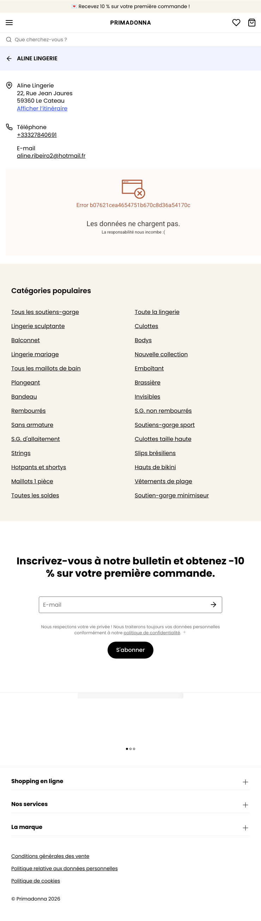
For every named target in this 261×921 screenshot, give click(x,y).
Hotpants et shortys (38, 467)
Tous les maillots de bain (46, 368)
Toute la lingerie (157, 312)
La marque (130, 827)
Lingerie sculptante (38, 326)
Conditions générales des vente (50, 856)
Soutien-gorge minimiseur (172, 495)
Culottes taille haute (163, 439)
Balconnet (25, 340)
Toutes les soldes (35, 495)
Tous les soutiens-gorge (45, 312)
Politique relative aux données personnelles (64, 868)
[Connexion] (236, 22)
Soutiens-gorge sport (165, 425)
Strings (21, 453)
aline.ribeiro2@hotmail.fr (51, 156)
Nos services (130, 804)
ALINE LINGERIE (31, 58)
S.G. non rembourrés (163, 411)
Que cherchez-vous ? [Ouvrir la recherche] (36, 39)
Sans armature (32, 425)
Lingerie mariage (35, 354)
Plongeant (25, 382)
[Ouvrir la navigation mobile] (9, 22)
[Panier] (252, 22)
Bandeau (24, 397)
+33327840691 (37, 135)
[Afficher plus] (184, 633)
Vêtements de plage (163, 481)
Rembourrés (28, 411)
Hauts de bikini (155, 467)
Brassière (147, 382)
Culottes (146, 326)
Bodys (143, 340)
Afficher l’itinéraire (42, 108)
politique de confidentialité (152, 633)
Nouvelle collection (161, 354)
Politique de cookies (35, 881)
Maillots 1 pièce (32, 481)
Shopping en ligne (130, 781)
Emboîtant (149, 368)
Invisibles (147, 397)
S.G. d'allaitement (35, 439)
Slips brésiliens (155, 453)
